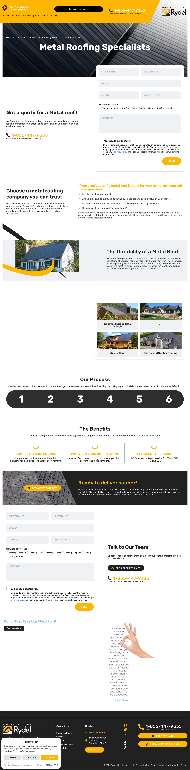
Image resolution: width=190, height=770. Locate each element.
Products (16, 15)
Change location (19, 10)
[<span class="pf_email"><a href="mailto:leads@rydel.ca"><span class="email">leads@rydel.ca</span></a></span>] (86, 732)
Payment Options (31, 15)
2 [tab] (50, 399)
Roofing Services (52, 37)
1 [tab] (21, 399)
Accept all (50, 757)
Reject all (12, 757)
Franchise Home (64, 733)
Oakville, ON (20, 7)
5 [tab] (139, 399)
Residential (35, 37)
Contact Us (47, 15)
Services (5, 15)
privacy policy (120, 152)
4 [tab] (109, 399)
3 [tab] (80, 399)
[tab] (118, 316)
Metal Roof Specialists (74, 37)
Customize (31, 757)
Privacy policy (8, 762)
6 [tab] (169, 399)
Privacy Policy (142, 765)
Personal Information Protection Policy (168, 765)
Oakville (10, 37)
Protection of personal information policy (18, 765)
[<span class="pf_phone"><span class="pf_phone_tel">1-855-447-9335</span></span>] (111, 10)
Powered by (48, 765)
